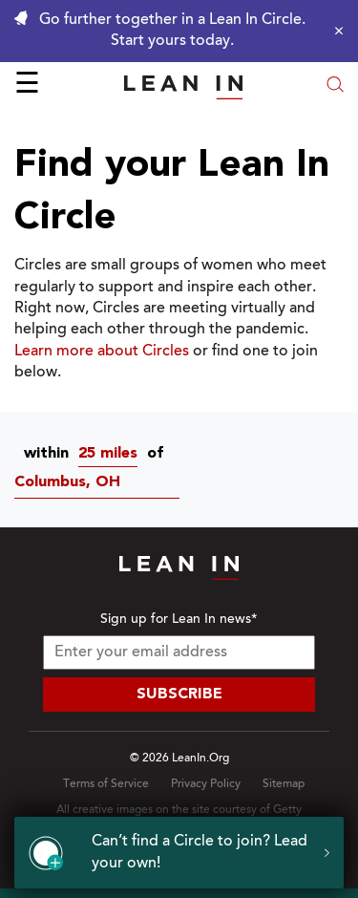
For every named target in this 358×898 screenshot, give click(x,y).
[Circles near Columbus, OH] (101, 483)
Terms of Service (106, 784)
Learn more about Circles (101, 351)
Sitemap (284, 784)
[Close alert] (334, 30)
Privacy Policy (206, 784)
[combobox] (112, 454)
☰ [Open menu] (27, 86)
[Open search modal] (335, 86)
